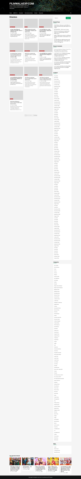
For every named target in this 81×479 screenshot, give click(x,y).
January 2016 (56, 258)
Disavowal (41, 13)
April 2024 (56, 116)
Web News (56, 437)
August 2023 (56, 130)
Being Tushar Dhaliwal (58, 285)
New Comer (56, 387)
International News (57, 348)
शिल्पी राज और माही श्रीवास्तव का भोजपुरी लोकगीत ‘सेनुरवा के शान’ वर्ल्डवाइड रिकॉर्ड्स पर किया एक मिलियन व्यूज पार (61, 32)
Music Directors (57, 380)
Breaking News (57, 293)
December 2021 (57, 154)
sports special (56, 424)
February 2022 (56, 151)
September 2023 (57, 128)
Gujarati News (56, 335)
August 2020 (56, 182)
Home (11, 13)
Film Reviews (56, 326)
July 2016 (56, 247)
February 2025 (56, 98)
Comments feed (57, 450)
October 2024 (56, 105)
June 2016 (56, 249)
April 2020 (56, 189)
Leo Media (56, 361)
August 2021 (56, 161)
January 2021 (56, 173)
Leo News (56, 363)
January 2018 (56, 228)
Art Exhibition (56, 278)
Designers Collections (58, 302)
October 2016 (56, 242)
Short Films (56, 413)
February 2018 (56, 226)
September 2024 (57, 107)
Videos (55, 434)
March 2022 (56, 149)
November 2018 (57, 210)
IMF (55, 345)
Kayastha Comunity (57, 352)
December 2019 (57, 196)
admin (16, 33)
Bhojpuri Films (56, 289)
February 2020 (56, 193)
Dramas (55, 306)
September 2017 (57, 235)
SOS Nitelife (56, 419)
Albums (55, 274)
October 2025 (56, 84)
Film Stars (56, 328)
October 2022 (56, 137)
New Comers (56, 389)
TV (54, 430)
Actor (55, 269)
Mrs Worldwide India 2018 (59, 378)
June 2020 (56, 186)
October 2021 (56, 158)
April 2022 (56, 147)
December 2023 (57, 123)
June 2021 (56, 165)
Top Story (56, 426)
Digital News (56, 304)
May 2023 (56, 135)
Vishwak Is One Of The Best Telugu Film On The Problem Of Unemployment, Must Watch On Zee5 (62, 50)
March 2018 (56, 224)
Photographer (56, 398)
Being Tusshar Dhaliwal (58, 287)
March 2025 (56, 96)
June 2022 (56, 144)
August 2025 (56, 88)
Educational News (57, 308)
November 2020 (57, 177)
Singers (55, 415)
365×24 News (56, 267)
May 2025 (56, 93)
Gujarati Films (56, 334)
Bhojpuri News (56, 291)
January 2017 (56, 237)
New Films (56, 393)
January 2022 (56, 152)
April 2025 (56, 95)
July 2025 (56, 89)
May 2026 (56, 75)
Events (55, 315)
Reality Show (56, 408)
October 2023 (56, 126)
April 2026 (56, 77)
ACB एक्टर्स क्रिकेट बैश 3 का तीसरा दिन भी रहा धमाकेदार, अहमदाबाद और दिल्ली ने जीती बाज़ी (45, 30)
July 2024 (56, 110)
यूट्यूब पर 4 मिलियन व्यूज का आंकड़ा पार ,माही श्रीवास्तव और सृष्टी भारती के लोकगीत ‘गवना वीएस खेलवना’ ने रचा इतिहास (62, 36)
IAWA (55, 343)
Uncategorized (57, 432)
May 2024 (56, 114)
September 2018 (57, 214)
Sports (55, 423)
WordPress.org (57, 452)
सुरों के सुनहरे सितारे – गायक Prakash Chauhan (61, 29)
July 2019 (56, 205)
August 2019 (56, 203)
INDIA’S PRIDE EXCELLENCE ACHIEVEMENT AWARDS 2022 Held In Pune (30, 30)
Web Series (56, 439)
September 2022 (57, 138)
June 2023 (56, 133)
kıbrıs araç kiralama (57, 49)
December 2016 (57, 238)
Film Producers (57, 324)
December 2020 (57, 175)
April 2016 (56, 252)
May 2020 (56, 187)
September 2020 (57, 180)
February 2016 (56, 256)
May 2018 (56, 221)
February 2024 (56, 119)
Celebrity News (57, 298)
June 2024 (56, 112)
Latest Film (56, 356)
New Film (56, 391)
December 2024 (57, 102)
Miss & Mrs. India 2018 (58, 369)
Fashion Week (56, 322)
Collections (56, 300)
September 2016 (57, 244)
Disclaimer (21, 13)
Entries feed (56, 448)
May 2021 (56, 166)
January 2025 (56, 100)
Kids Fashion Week (57, 354)
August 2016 (56, 245)
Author (55, 282)
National (55, 382)
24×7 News (56, 265)
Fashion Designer (57, 321)
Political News (56, 402)
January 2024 (56, 121)
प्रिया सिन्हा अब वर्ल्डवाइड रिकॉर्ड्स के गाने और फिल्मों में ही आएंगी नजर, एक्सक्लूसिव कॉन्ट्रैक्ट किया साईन (62, 54)
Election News (56, 309)
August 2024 (56, 109)
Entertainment (56, 313)
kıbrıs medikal (56, 66)
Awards (55, 283)
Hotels (55, 341)
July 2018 (56, 217)
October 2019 (56, 200)
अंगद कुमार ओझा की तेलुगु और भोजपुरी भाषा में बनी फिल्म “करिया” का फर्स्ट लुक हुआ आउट (16, 30)
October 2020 (56, 179)
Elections (55, 311)
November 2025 (57, 82)
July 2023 (56, 131)
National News (57, 384)
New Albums (56, 385)
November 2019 (57, 198)
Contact (35, 13)
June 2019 (56, 207)
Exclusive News (57, 319)
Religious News (57, 410)
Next (36, 115)
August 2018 (56, 216)
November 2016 (57, 240)
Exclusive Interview (57, 317)
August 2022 (56, 140)
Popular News (56, 404)
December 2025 (57, 81)
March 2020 (56, 191)
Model (55, 371)
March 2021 (56, 170)
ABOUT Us (15, 13)
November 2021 (57, 156)
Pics (55, 400)
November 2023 (57, 124)
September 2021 (57, 159)
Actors (55, 270)
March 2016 (56, 254)
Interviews (56, 350)
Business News (57, 295)
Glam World (56, 332)
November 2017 (57, 231)
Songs (55, 417)
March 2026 (56, 79)
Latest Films (56, 358)
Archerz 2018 (56, 276)
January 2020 (56, 194)
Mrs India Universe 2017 (58, 374)
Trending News (57, 428)
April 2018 (56, 223)
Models (55, 372)
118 (34, 115)
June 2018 (56, 219)
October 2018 (56, 212)
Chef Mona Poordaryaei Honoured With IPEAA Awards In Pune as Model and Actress (45, 78)
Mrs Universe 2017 (57, 376)
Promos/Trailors (57, 406)
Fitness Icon (56, 330)
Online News (56, 397)
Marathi (55, 365)
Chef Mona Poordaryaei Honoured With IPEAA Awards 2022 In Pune (30, 78)
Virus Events (56, 436)
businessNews (56, 296)
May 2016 (56, 251)
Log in (55, 446)
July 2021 (56, 163)
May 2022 (56, 145)
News (55, 395)
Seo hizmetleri (56, 61)
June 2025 (56, 91)
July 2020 (56, 184)
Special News (56, 421)
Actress (55, 272)
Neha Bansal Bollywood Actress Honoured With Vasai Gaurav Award (16, 102)
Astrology (56, 280)
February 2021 (56, 172)
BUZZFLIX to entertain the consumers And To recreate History (30, 54)
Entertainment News (29, 13)
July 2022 (56, 142)
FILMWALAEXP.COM (22, 3)
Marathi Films (56, 367)
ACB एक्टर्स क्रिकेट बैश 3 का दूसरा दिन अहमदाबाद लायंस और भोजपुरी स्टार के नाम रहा (46, 54)
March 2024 (56, 117)
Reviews (55, 411)
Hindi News (56, 339)
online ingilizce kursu (58, 53)
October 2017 (56, 233)
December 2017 (57, 230)
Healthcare (56, 337)
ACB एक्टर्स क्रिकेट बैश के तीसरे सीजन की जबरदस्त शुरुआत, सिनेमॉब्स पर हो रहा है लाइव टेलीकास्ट (16, 78)
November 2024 (57, 103)
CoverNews (44, 477)
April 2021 (56, 168)
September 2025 (57, 86)
